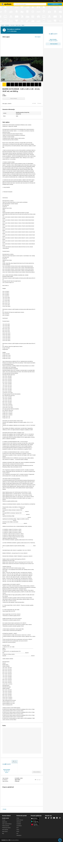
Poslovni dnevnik (19, 820)
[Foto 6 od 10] (24, 84)
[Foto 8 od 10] (32, 84)
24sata (17, 818)
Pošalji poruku (13, 98)
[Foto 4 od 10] (16, 84)
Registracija (60, 1)
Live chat (60, 840)
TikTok (48, 818)
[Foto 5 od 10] (20, 84)
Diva (17, 833)
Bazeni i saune (18, 25)
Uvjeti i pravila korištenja (6, 823)
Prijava (54, 1)
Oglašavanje (4, 821)
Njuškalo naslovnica (6, 4)
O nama (3, 820)
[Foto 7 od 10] (28, 84)
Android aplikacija (35, 821)
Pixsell (17, 831)
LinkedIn (57, 818)
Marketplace (7, 25)
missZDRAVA (19, 825)
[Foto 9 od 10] (36, 84)
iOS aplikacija (35, 818)
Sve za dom (12, 25)
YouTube (54, 818)
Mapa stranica (5, 831)
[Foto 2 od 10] (8, 84)
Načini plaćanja (5, 829)
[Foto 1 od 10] (4, 84)
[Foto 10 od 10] (40, 84)
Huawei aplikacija (35, 824)
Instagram (51, 818)
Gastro (17, 829)
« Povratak (4, 809)
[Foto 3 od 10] (12, 84)
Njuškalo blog (60, 818)
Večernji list (18, 821)
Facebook (46, 818)
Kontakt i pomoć (5, 818)
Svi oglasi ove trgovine (6, 771)
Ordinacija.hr (18, 835)
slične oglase (13, 31)
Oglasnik (2, 25)
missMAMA (18, 823)
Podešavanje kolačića (6, 827)
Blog (3, 833)
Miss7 (17, 827)
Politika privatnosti (5, 825)
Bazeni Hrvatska (6, 769)
